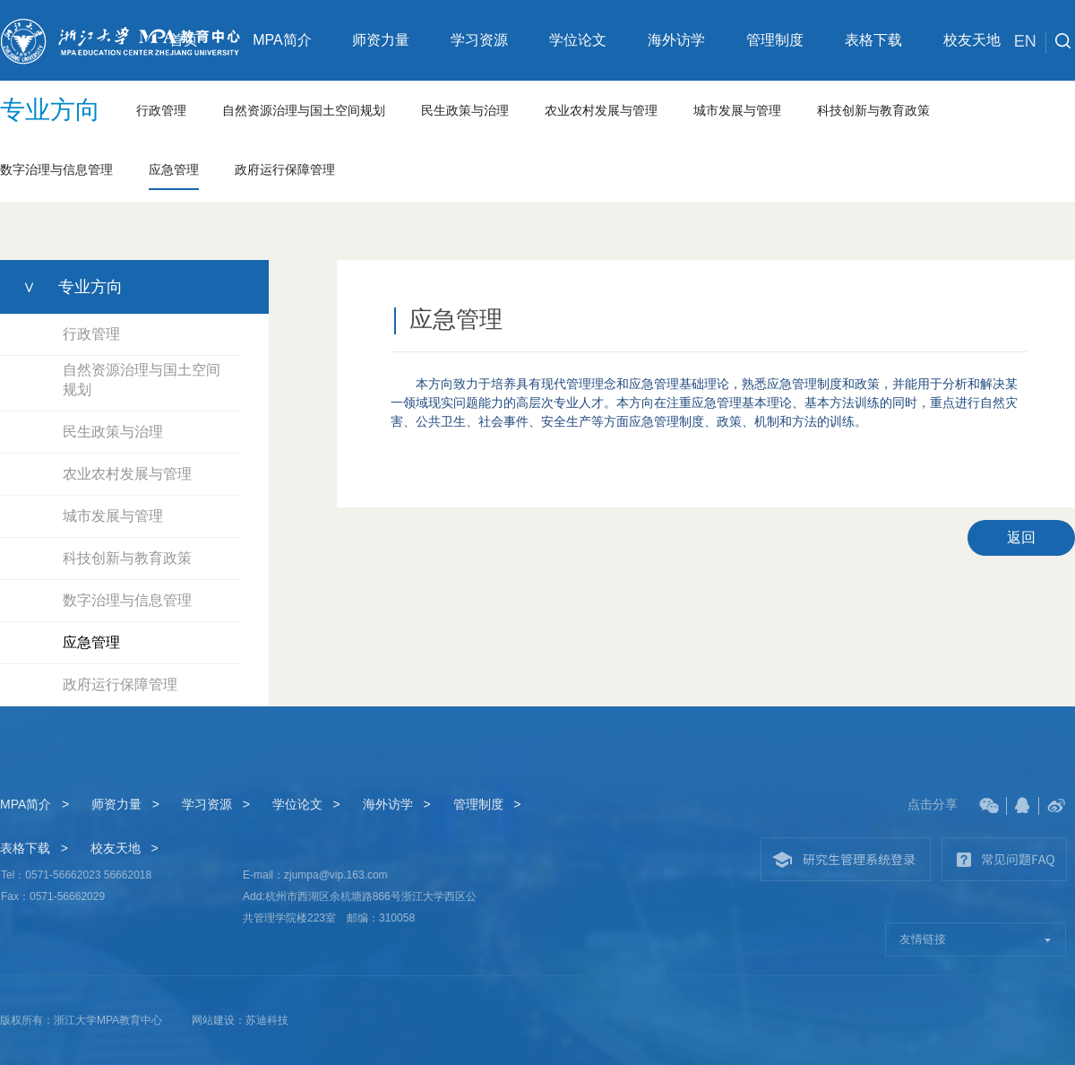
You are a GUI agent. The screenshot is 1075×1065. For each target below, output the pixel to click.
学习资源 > (216, 804)
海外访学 (676, 40)
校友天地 (972, 40)
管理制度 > (487, 804)
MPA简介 (282, 40)
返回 (1021, 537)
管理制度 (775, 40)
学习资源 (479, 40)
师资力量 (380, 40)
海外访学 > (397, 804)
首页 (183, 40)
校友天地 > (124, 848)
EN (1030, 42)
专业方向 (50, 110)
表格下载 (873, 40)
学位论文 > (306, 804)
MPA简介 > (34, 804)
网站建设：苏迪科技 (240, 1020)
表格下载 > (34, 848)
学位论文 (577, 40)
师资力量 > (125, 804)
